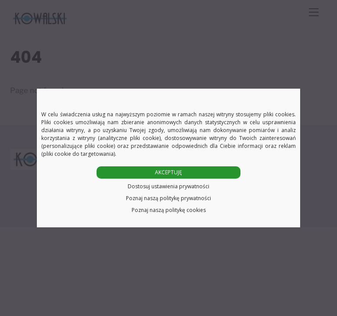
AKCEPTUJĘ (168, 172)
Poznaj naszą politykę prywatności (168, 198)
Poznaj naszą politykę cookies (169, 210)
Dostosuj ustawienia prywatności (168, 186)
